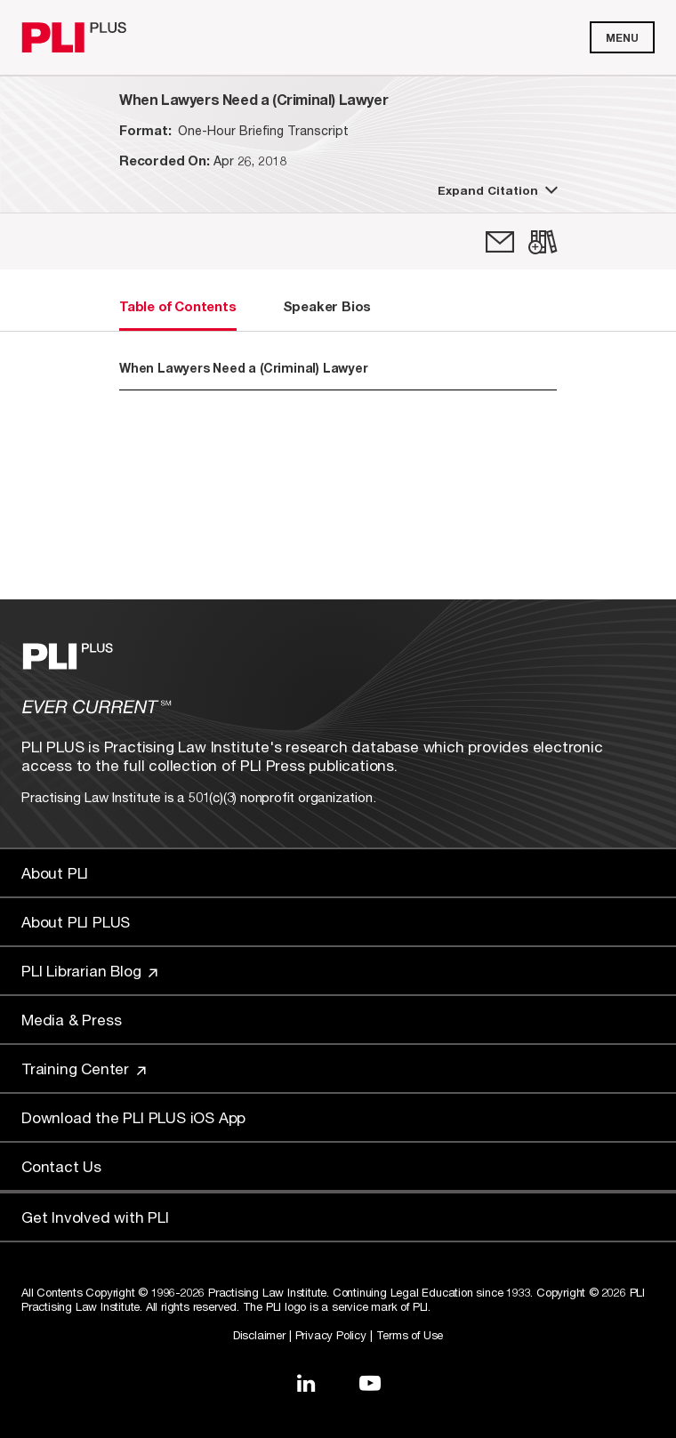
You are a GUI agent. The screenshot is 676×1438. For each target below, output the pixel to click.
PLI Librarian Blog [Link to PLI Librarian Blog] (89, 970)
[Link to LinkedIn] (306, 1382)
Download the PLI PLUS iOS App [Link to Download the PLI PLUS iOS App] (133, 1117)
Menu (622, 37)
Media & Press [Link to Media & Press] (71, 1019)
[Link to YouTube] (370, 1382)
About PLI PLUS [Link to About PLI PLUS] (75, 921)
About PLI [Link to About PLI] (54, 873)
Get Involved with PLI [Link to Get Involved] (95, 1217)
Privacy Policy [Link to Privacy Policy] (330, 1335)
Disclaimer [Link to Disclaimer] (259, 1335)
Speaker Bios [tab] (327, 306)
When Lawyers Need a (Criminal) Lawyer (243, 367)
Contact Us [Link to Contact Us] (61, 1166)
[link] (500, 242)
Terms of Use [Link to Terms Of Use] (410, 1335)
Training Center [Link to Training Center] (83, 1068)
